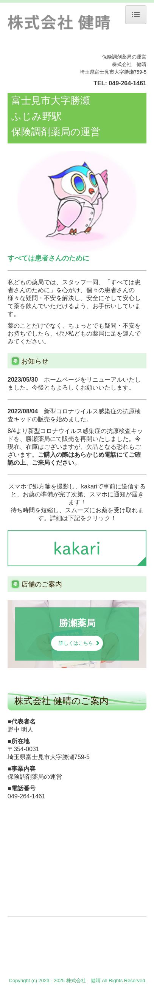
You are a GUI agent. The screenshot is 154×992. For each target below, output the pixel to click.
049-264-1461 (127, 83)
